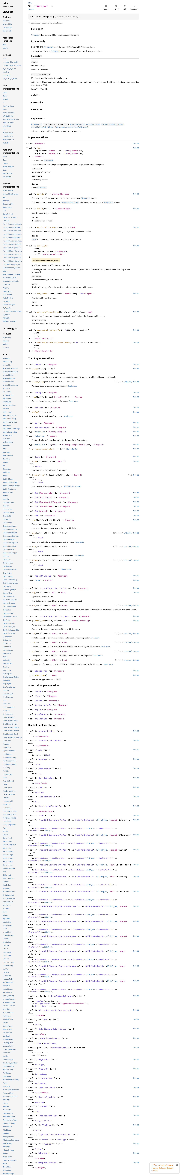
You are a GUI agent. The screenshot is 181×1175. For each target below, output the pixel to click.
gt (33, 651)
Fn (66, 330)
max (34, 533)
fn (49, 445)
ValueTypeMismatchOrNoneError (71, 1003)
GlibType (102, 820)
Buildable (45, 497)
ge (33, 660)
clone (35, 369)
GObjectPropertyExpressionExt (56, 1010)
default (36, 412)
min (34, 546)
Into (44, 1019)
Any (40, 750)
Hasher (38, 466)
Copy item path (51, 6)
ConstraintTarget (50, 502)
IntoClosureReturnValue (52, 1029)
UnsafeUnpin (42, 714)
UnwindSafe (41, 718)
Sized (40, 482)
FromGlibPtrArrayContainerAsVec (57, 906)
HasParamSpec (42, 427)
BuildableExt (46, 778)
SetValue (39, 436)
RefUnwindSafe (43, 705)
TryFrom (46, 1125)
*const (114, 820)
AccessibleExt (46, 731)
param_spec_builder (42, 449)
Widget (66, 209)
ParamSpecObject (57, 432)
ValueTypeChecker (42, 1003)
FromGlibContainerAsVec (52, 820)
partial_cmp (38, 620)
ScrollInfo (56, 254)
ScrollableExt (46, 1087)
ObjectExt (44, 1059)
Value (41, 1034)
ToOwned (42, 1106)
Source (31, 9)
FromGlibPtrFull (104, 828)
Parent (38, 580)
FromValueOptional (62, 996)
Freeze (38, 700)
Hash (37, 457)
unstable (127, 382)
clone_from (38, 382)
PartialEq (60, 588)
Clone (38, 364)
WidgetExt (44, 1153)
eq (33, 592)
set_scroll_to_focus (48, 312)
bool (72, 227)
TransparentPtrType (43, 1121)
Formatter (59, 397)
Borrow (42, 759)
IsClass (38, 1043)
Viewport (40, 143)
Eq (36, 423)
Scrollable (46, 506)
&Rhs (54, 605)
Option (51, 150)
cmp (34, 520)
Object (41, 1015)
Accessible (46, 493)
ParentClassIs (43, 575)
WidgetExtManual (47, 1162)
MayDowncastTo (58, 1047)
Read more (72, 386)
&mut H (61, 461)
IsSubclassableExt (49, 1038)
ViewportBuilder (60, 194)
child (40, 209)
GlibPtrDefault (84, 820)
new (38, 148)
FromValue (39, 1001)
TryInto (46, 1143)
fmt (34, 397)
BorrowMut (44, 768)
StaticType (41, 670)
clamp (35, 560)
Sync (38, 696)
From (41, 815)
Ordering (69, 520)
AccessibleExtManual (50, 740)
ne (33, 605)
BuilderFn (40, 445)
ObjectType (46, 588)
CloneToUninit (46, 796)
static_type (38, 675)
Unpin (38, 709)
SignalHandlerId (43, 338)
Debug (38, 392)
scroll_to (42, 246)
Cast (41, 787)
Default (39, 407)
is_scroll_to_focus (47, 227)
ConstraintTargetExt (50, 806)
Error (37, 1006)
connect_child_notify (48, 330)
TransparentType (47, 1115)
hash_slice (38, 475)
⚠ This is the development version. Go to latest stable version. (162, 1168)
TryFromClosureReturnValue (54, 1134)
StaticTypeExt (46, 1097)
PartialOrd (61, 616)
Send (38, 691)
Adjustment (74, 150)
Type (54, 675)
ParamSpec (40, 432)
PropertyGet (45, 1078)
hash (34, 461)
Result (78, 397)
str (55, 445)
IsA (65, 150)
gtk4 (30, 3)
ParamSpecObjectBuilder (75, 445)
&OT (53, 592)
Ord (36, 515)
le (33, 642)
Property (43, 1069)
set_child (42, 294)
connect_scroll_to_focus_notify (54, 342)
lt (33, 633)
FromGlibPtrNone (57, 828)
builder (41, 194)
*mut (113, 864)
